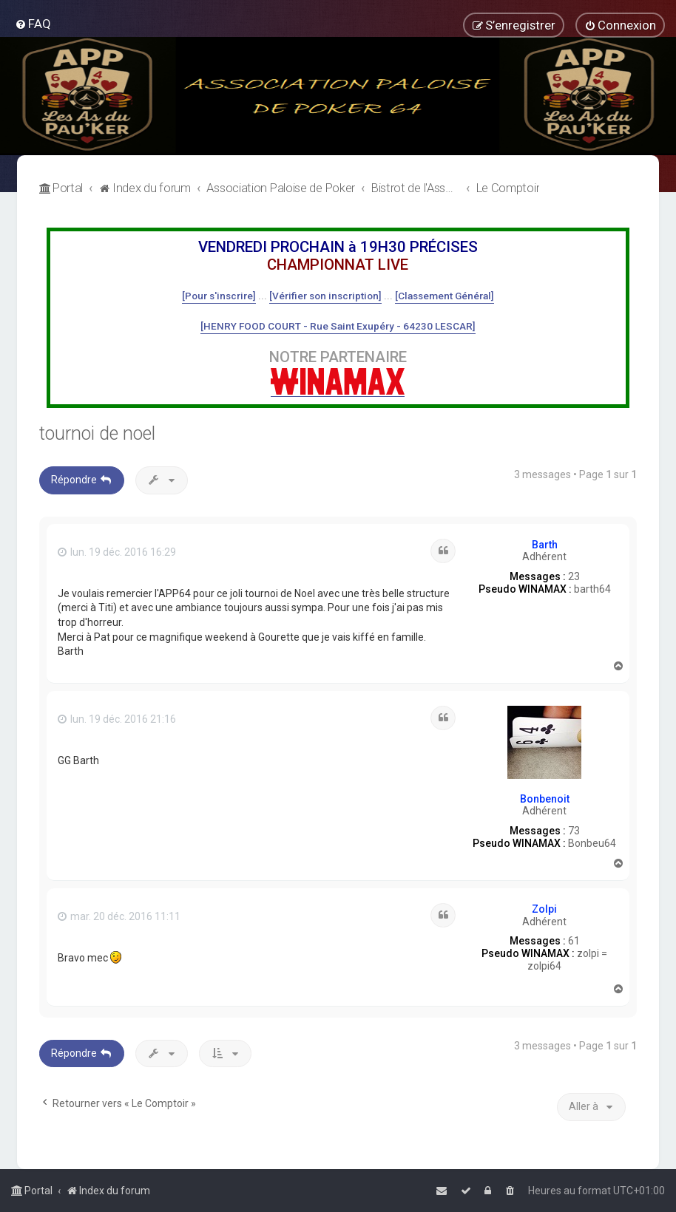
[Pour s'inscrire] (219, 296)
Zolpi (544, 909)
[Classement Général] (444, 296)
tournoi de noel (97, 433)
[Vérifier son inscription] (325, 296)
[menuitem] (33, 24)
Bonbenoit (544, 799)
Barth (545, 545)
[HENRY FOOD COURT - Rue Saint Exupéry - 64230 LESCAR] (338, 326)
